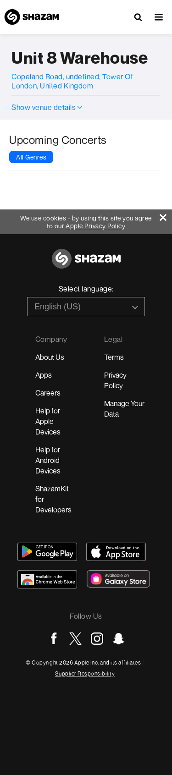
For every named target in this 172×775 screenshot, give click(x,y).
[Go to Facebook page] (54, 638)
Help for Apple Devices (48, 421)
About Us (49, 357)
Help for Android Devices (48, 460)
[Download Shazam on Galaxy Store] (118, 579)
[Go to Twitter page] (75, 638)
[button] (159, 17)
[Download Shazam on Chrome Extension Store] (47, 579)
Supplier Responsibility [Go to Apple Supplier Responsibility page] (85, 673)
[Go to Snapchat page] (118, 638)
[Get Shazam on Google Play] (47, 552)
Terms (114, 357)
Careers (48, 392)
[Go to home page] (86, 263)
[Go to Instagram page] (97, 638)
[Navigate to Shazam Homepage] (31, 17)
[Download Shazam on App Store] (116, 552)
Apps (43, 374)
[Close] (165, 215)
